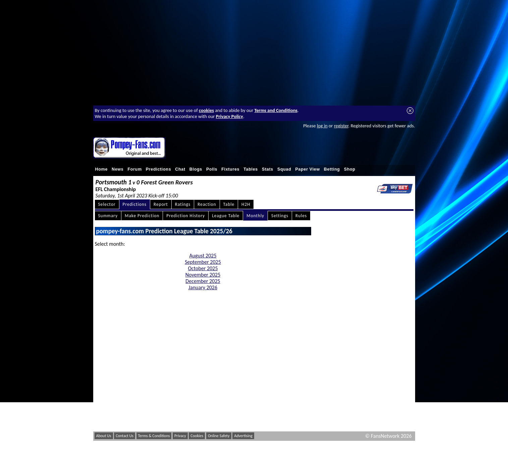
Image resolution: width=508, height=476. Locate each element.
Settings (279, 216)
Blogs (195, 169)
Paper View (307, 169)
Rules (301, 216)
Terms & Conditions (154, 435)
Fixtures (230, 169)
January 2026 (202, 287)
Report (161, 204)
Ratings (183, 204)
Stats (267, 169)
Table (229, 204)
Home (101, 169)
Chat (180, 169)
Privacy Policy (229, 116)
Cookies (196, 435)
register (341, 126)
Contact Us (124, 435)
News (117, 169)
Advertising (243, 435)
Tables (250, 169)
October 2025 (203, 268)
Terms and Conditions (275, 110)
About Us (103, 435)
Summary (108, 216)
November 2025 (203, 275)
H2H (245, 204)
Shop (349, 169)
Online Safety (219, 435)
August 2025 (202, 255)
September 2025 (203, 262)
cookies (206, 110)
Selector (107, 204)
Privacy (180, 435)
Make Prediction (142, 216)
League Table (225, 216)
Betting (332, 169)
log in (322, 126)
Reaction (206, 204)
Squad (284, 169)
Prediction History (185, 216)
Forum (134, 169)
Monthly (255, 216)
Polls (211, 169)
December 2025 (202, 281)
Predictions (158, 169)
